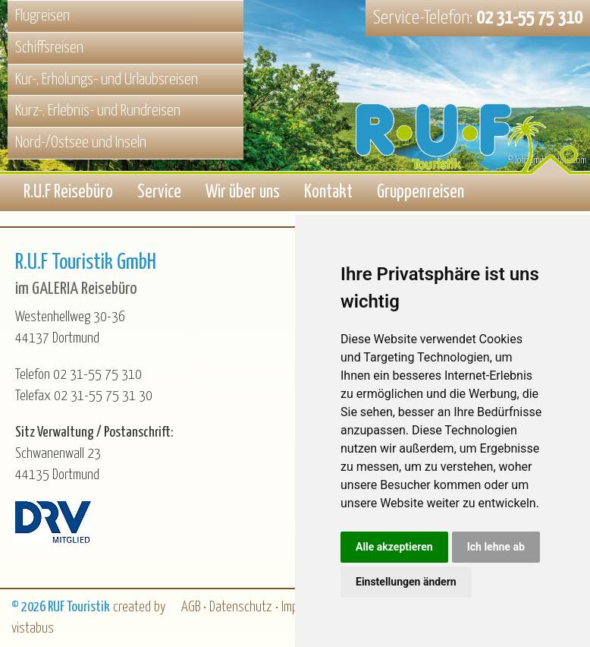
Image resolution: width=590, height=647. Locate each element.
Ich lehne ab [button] (496, 547)
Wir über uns (243, 192)
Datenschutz (240, 607)
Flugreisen (42, 16)
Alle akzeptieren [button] (394, 547)
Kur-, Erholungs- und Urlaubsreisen (106, 79)
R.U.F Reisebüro (68, 192)
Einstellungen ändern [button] (406, 582)
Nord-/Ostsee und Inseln (80, 142)
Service (159, 192)
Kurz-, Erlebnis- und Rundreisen (97, 110)
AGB (190, 607)
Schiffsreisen (49, 47)
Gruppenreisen (420, 192)
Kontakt (328, 192)
